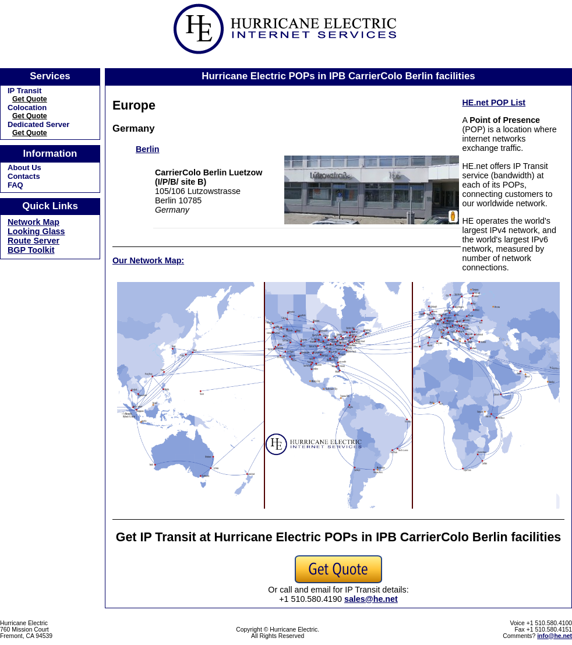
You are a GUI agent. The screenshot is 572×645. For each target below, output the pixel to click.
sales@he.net (371, 599)
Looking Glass (36, 231)
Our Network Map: (148, 260)
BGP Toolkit (31, 250)
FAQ (15, 185)
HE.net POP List (494, 102)
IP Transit (24, 90)
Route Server (33, 240)
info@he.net (554, 636)
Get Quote (29, 99)
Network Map (33, 222)
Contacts (24, 176)
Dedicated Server (38, 124)
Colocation (27, 107)
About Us (24, 167)
